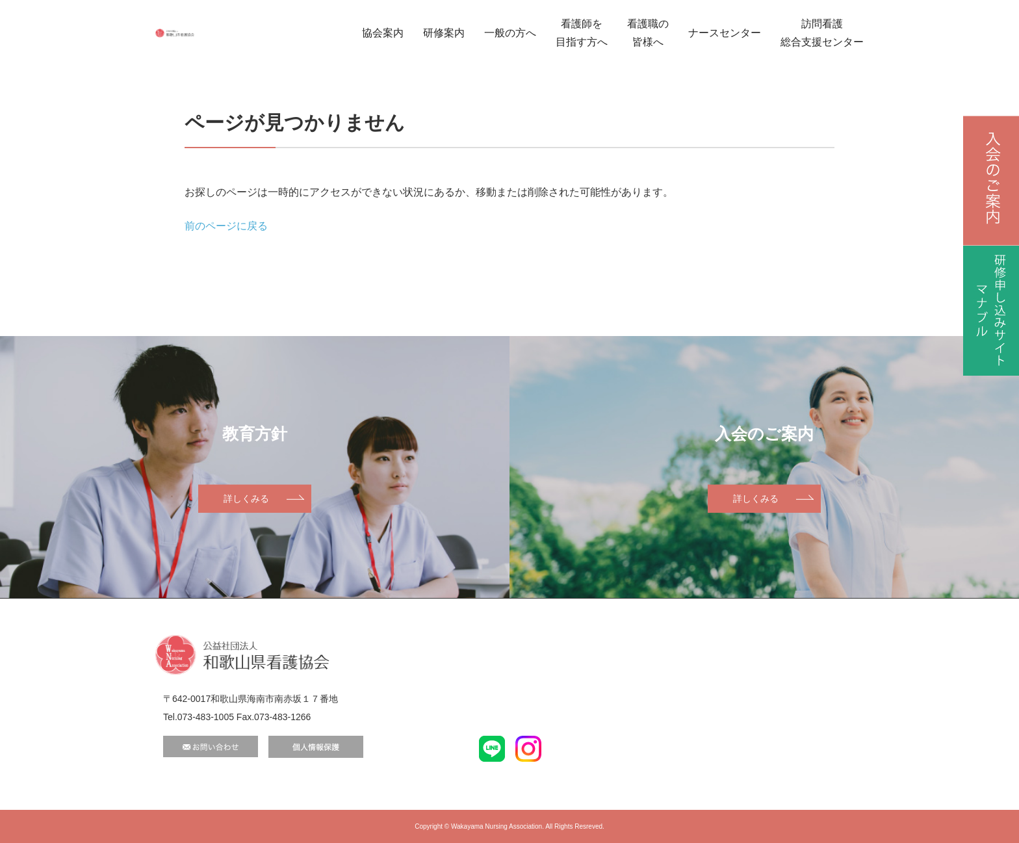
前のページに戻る (226, 225)
